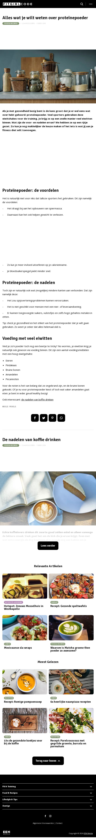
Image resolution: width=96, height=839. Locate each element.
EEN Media (88, 833)
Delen (35, 418)
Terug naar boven (46, 760)
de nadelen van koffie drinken (37, 399)
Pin (52, 418)
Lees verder (48, 545)
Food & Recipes (10, 23)
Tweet (44, 418)
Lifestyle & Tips (9, 799)
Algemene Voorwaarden (43, 823)
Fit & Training (9, 786)
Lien (44, 23)
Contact (59, 823)
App (61, 418)
